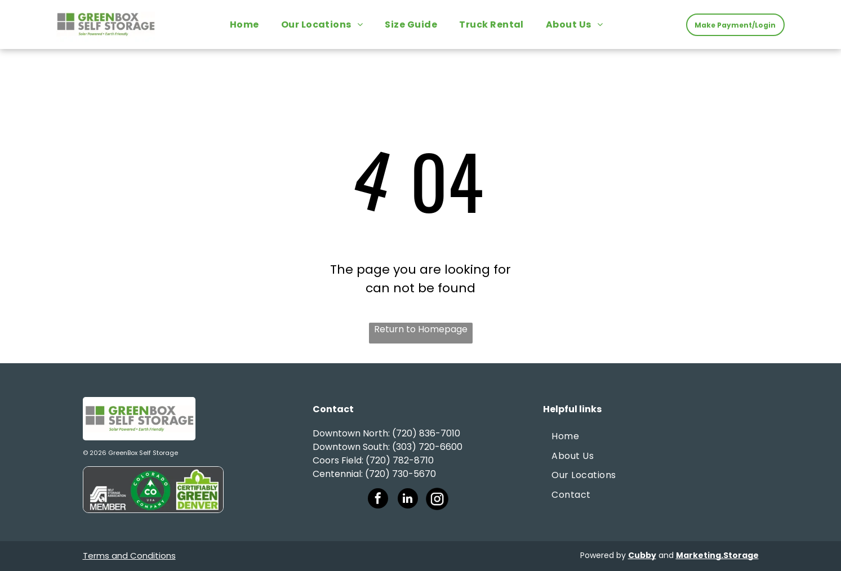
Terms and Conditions (129, 555)
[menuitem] (248, 25)
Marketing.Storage (717, 555)
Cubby (642, 555)
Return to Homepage (421, 329)
